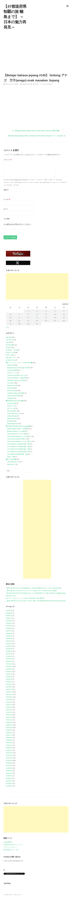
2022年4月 (9, 682)
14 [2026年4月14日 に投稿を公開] (19, 317)
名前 (6, 190)
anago (37, 84)
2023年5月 (9, 656)
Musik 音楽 (9, 355)
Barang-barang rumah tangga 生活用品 (18, 367)
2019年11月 (9, 755)
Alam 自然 (9, 337)
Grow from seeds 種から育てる (16, 375)
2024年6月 (9, 633)
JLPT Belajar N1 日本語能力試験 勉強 (18, 444)
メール (7, 199)
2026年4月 (9, 610)
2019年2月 (9, 778)
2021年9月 (9, 699)
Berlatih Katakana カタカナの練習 (17, 434)
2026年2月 (9, 615)
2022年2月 (9, 687)
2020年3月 (9, 745)
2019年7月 (9, 765)
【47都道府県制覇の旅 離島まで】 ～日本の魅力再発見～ (15, 16)
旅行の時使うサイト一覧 (11, 850)
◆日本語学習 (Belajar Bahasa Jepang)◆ (18, 426)
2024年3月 (9, 638)
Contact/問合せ (8, 842)
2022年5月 (9, 679)
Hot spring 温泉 (11, 403)
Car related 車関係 (12, 370)
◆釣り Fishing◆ (11, 459)
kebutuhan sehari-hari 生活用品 (16, 380)
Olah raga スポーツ (11, 357)
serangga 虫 (10, 398)
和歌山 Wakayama (12, 418)
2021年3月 (9, 715)
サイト (6, 209)
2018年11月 (9, 786)
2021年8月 (9, 702)
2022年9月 (9, 669)
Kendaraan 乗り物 (12, 350)
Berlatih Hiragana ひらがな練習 (16, 431)
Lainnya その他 (10, 352)
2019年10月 (9, 758)
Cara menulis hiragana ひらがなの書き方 (19, 436)
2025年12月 (9, 620)
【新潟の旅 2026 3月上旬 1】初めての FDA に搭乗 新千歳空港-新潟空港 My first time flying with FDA (36, 601)
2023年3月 (9, 661)
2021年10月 (9, 697)
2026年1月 (9, 618)
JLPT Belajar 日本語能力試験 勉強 (17, 454)
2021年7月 (9, 704)
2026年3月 (9, 613)
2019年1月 (9, 781)
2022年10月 (9, 666)
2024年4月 (9, 636)
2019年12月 (9, 753)
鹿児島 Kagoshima (12, 423)
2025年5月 (9, 623)
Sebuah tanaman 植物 (13, 395)
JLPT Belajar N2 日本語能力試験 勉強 (18, 446)
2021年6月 (9, 707)
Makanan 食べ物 (27, 84)
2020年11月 (9, 725)
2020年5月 (9, 740)
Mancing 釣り (11, 464)
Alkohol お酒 (11, 365)
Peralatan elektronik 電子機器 (15, 393)
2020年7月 (9, 735)
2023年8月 (9, 651)
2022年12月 (9, 664)
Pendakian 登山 (10, 360)
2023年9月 (9, 648)
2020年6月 (9, 737)
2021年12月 (9, 692)
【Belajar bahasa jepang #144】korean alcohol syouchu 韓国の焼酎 (37, 130)
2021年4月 (9, 712)
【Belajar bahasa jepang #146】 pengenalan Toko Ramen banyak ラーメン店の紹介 (35, 136)
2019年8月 (9, 763)
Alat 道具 (8, 342)
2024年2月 (9, 641)
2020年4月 (9, 742)
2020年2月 (9, 748)
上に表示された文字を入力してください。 (18, 224)
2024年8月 (9, 628)
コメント (7, 159)
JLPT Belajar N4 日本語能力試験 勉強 (18, 451)
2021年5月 (9, 709)
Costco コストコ (12, 373)
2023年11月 (9, 643)
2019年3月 (9, 775)
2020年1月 (9, 750)
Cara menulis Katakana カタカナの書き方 (19, 441)
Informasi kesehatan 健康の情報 (17, 378)
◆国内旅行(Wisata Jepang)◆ (14, 400)
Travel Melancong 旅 (13, 413)
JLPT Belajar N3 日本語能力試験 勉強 (18, 449)
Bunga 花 (8, 347)
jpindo (17, 84)
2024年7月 (9, 631)
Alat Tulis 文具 (10, 340)
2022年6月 (9, 676)
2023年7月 (9, 654)
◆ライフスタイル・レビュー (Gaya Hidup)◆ (19, 362)
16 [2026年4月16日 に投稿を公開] (37, 317)
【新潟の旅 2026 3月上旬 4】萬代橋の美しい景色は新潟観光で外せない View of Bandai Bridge (33, 588)
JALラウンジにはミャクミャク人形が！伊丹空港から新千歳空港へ (25, 598)
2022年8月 (9, 671)
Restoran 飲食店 (12, 411)
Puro (20, 894)
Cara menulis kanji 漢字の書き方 (16, 439)
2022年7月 (9, 674)
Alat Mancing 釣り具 (13, 462)
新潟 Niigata (10, 421)
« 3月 (7, 327)
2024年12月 (9, 626)
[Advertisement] (36, 53)
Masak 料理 (10, 388)
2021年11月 (9, 694)
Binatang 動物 (10, 345)
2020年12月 (9, 722)
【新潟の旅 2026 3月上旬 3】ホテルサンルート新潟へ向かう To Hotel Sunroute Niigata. (31, 590)
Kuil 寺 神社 (11, 408)
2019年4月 (9, 773)
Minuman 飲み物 (12, 390)
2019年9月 (9, 760)
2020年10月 (9, 727)
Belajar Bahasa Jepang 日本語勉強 (18, 428)
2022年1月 (9, 689)
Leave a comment (47, 84)
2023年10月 (9, 646)
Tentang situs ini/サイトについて (13, 844)
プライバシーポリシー (10, 847)
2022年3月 (9, 684)
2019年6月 (9, 768)
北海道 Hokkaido (12, 416)
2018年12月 (9, 783)
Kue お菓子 (10, 383)
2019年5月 (9, 770)
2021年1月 (9, 720)
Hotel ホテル (11, 406)
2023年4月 (9, 659)
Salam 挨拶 (11, 456)
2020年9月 (9, 730)
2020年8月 (9, 732)
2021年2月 (9, 717)
